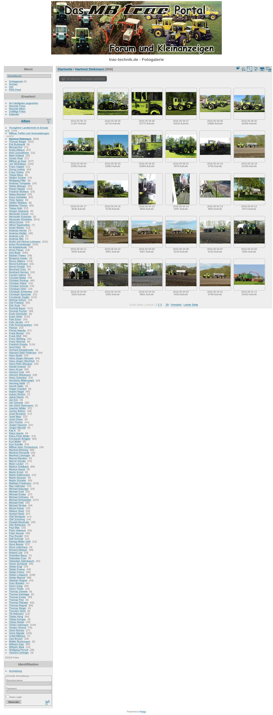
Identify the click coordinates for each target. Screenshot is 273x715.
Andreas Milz (16, 238)
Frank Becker (16, 333)
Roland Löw (15, 552)
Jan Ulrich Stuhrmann (21, 405)
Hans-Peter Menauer (20, 363)
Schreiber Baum (18, 555)
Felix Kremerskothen (20, 324)
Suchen (13, 84)
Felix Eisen (15, 319)
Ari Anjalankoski (18, 247)
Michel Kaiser (16, 508)
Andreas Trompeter (20, 183)
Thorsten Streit (17, 610)
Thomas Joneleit (18, 591)
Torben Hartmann (19, 624)
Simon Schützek (18, 563)
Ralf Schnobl (16, 538)
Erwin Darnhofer (18, 313)
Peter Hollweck (17, 530)
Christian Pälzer (18, 283)
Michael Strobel (17, 505)
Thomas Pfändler (18, 602)
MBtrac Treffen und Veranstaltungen (29, 133)
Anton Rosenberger (20, 244)
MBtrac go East (17, 161)
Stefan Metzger (17, 186)
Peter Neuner (16, 533)
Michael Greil (16, 491)
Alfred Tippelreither (19, 224)
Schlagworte (16, 81)
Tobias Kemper (17, 619)
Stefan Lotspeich (18, 574)
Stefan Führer (17, 572)
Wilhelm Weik (16, 647)
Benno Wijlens (17, 261)
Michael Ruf (15, 147)
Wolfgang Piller (17, 180)
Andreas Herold (18, 230)
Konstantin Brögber (20, 438)
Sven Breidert (16, 583)
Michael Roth (16, 502)
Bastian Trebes (17, 255)
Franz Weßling (17, 338)
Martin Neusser (17, 477)
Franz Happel (16, 166)
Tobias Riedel (16, 622)
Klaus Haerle (16, 433)
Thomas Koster (17, 597)
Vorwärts (176, 304)
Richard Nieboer (18, 549)
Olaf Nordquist (17, 516)
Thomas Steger (17, 608)
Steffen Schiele (17, 177)
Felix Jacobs (16, 322)
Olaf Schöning (17, 519)
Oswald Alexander (19, 522)
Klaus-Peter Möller (19, 436)
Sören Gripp (16, 585)
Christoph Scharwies (20, 291)
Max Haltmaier (17, 485)
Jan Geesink (16, 402)
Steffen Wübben (18, 202)
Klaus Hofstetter (18, 197)
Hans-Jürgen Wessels (21, 358)
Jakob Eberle (16, 397)
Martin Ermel (16, 472)
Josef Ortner (16, 419)
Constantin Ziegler (19, 297)
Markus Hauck (17, 469)
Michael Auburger (19, 488)
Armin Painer (16, 249)
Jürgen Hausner (18, 424)
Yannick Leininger (19, 652)
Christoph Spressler (20, 294)
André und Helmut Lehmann (25, 241)
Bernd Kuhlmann (18, 263)
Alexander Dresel (18, 213)
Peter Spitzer (16, 199)
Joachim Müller (17, 408)
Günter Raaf (16, 158)
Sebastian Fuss (17, 558)
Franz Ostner (16, 172)
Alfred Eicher (16, 222)
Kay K (12, 430)
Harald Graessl (17, 366)
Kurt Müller (15, 441)
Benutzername (14, 680)
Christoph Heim (17, 288)
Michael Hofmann (19, 497)
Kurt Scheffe (16, 444)
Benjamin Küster (18, 258)
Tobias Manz (16, 174)
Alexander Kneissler (20, 216)
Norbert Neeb (16, 513)
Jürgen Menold (17, 427)
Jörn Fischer (16, 422)
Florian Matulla (17, 330)
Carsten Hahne (17, 274)
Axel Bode (15, 252)
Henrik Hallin (16, 386)
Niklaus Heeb (16, 510)
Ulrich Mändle (17, 633)
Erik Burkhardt (17, 144)
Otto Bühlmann (17, 524)
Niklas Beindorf (17, 194)
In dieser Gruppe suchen (86, 79)
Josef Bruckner (17, 413)
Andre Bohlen (16, 227)
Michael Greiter (17, 494)
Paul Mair (14, 527)
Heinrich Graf (16, 372)
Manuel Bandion (18, 458)
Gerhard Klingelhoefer (21, 349)
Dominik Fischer (18, 311)
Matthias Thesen (18, 205)
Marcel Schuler (17, 461)
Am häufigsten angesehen (23, 103)
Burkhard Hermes (19, 272)
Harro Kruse (16, 369)
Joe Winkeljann (17, 163)
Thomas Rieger (17, 141)
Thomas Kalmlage (19, 594)
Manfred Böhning (18, 449)
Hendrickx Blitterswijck (21, 380)
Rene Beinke (16, 544)
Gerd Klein (15, 347)
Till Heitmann (16, 613)
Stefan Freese (17, 569)
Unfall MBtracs (17, 635)
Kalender (14, 114)
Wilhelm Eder (16, 644)
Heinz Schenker (18, 377)
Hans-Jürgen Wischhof (22, 361)
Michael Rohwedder (20, 499)
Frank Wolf (15, 336)
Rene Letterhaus (18, 547)
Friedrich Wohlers (19, 191)
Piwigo (142, 711)
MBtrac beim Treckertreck (23, 447)
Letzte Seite (191, 304)
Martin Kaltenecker (19, 474)
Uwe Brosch (16, 638)
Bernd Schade (17, 266)
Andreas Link (16, 236)
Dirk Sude (14, 305)
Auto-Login (14, 697)
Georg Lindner (17, 169)
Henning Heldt (17, 383)
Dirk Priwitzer (16, 302)
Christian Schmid (18, 286)
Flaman (13, 327)
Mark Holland (16, 155)
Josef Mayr (15, 416)
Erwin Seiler (16, 316)
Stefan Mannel (17, 577)
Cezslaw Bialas (17, 277)
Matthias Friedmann (20, 483)
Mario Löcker (16, 463)
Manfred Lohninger (19, 455)
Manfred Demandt (19, 452)
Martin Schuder (17, 480)
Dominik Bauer (17, 308)
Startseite (65, 69)
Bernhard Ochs (17, 269)
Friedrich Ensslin (18, 344)
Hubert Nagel (16, 391)
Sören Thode (16, 588)
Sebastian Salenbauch (21, 560)
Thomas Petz (16, 599)
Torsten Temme (17, 627)
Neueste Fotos (17, 105)
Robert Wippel (17, 188)
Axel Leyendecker (19, 152)
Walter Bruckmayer (19, 641)
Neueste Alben (17, 108)
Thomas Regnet (18, 605)
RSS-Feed (15, 89)
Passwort (11, 688)
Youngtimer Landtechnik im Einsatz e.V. (27, 129)
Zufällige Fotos (17, 111)
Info (11, 86)
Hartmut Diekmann (20, 138)
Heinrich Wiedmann (20, 374)
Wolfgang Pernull (18, 649)
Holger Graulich (18, 388)
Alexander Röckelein (20, 219)
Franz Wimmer (17, 341)
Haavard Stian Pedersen (22, 352)
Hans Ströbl (15, 355)
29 (167, 304)
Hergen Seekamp (19, 211)
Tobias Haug (16, 616)
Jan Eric (13, 399)
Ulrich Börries (16, 630)
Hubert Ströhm (17, 394)
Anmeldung (15, 670)
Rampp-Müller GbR (20, 541)
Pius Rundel (16, 535)
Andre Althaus (17, 149)
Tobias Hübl (15, 208)
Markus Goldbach (19, 466)
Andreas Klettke (18, 233)
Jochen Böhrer (17, 411)
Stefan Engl (15, 566)
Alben (25, 121)
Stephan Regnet (18, 580)
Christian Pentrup (19, 280)
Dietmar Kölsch (17, 299)
